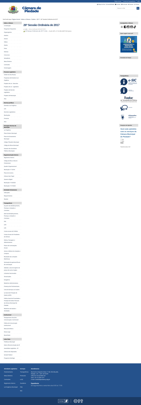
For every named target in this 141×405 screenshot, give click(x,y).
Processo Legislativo (10, 72)
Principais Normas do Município (10, 126)
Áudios (33, 19)
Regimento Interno (9, 383)
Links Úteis (7, 339)
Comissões (7, 379)
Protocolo (23, 376)
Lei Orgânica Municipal (11, 387)
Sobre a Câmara (25, 19)
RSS (21, 391)
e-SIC (21, 379)
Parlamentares (8, 372)
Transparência (8, 203)
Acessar (131, 4)
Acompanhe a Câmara (126, 23)
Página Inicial (117, 1)
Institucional (7, 315)
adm (26, 29)
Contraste (124, 4)
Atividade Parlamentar (10, 190)
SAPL (138, 1)
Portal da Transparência (129, 1)
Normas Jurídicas (9, 103)
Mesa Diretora (8, 376)
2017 (38, 19)
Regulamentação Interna (11, 155)
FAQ (21, 387)
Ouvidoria (23, 383)
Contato (118, 4)
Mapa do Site (101, 4)
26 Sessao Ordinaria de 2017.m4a (35, 31)
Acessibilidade (110, 4)
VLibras (137, 4)
